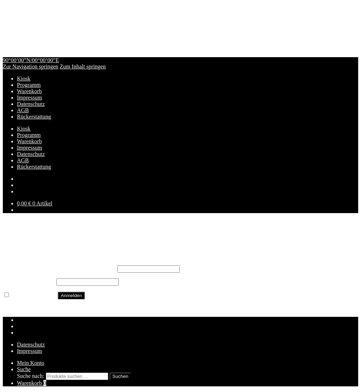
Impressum (29, 98)
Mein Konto (30, 363)
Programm (29, 85)
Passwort (29, 282)
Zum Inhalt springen (83, 67)
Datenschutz (31, 104)
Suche (24, 369)
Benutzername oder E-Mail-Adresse (59, 269)
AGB (23, 110)
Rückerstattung (34, 117)
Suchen (120, 376)
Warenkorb (29, 91)
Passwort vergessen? (26, 308)
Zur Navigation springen (30, 67)
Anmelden (71, 295)
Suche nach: (30, 376)
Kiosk (23, 79)
